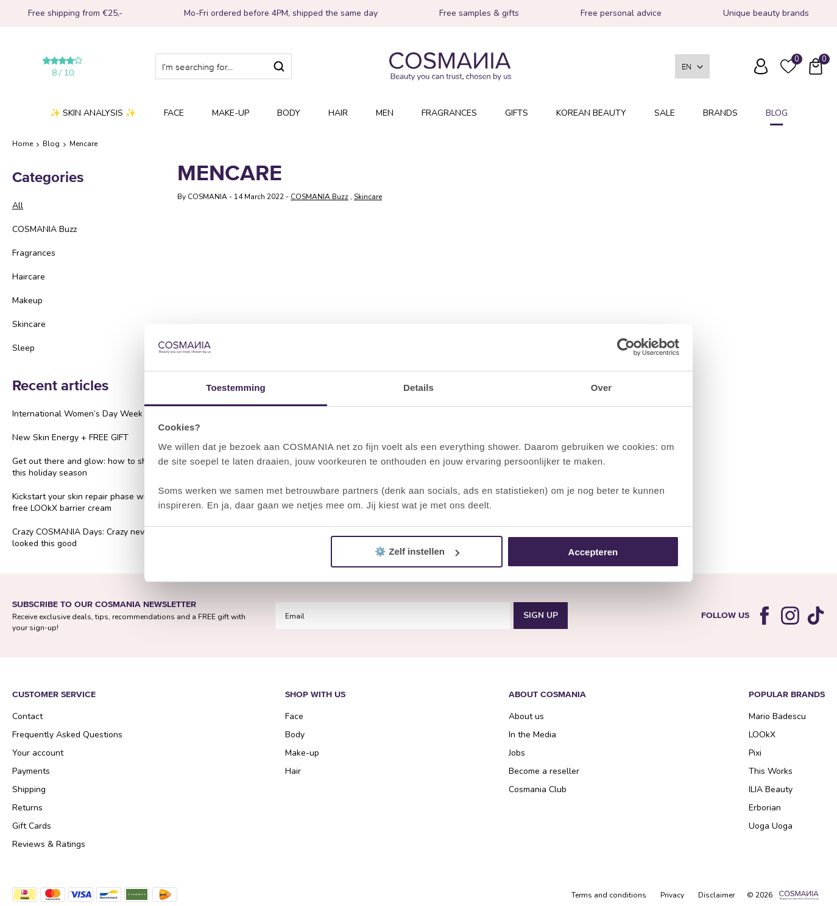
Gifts (516, 113)
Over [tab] (601, 387)
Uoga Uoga (771, 826)
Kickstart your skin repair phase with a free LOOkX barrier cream (86, 502)
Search (279, 66)
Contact (27, 716)
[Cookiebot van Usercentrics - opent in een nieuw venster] (626, 348)
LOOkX (762, 734)
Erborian (765, 807)
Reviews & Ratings (48, 844)
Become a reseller (544, 771)
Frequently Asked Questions (733, 74)
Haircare (28, 277)
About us (526, 716)
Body (288, 113)
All (17, 205)
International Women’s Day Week (77, 414)
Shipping (29, 789)
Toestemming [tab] (236, 387)
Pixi (755, 753)
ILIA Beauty (771, 789)
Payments (31, 771)
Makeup (27, 300)
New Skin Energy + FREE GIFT (70, 437)
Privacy (672, 895)
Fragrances (449, 113)
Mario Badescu (777, 716)
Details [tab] (418, 387)
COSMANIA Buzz (44, 229)
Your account (37, 753)
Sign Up (540, 615)
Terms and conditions (608, 895)
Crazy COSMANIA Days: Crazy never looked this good (82, 537)
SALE (664, 113)
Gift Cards (31, 826)
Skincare (29, 324)
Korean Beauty (591, 113)
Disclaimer (716, 895)
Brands (720, 113)
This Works (771, 771)
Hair (338, 113)
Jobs (517, 753)
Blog (777, 113)
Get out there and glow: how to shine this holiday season (85, 467)
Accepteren (593, 552)
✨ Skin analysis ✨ (93, 113)
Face (174, 113)
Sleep (23, 348)
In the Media (532, 734)
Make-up (230, 113)
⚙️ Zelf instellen (417, 551)
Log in (761, 66)
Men (385, 113)
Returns (27, 807)
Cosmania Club (538, 789)
